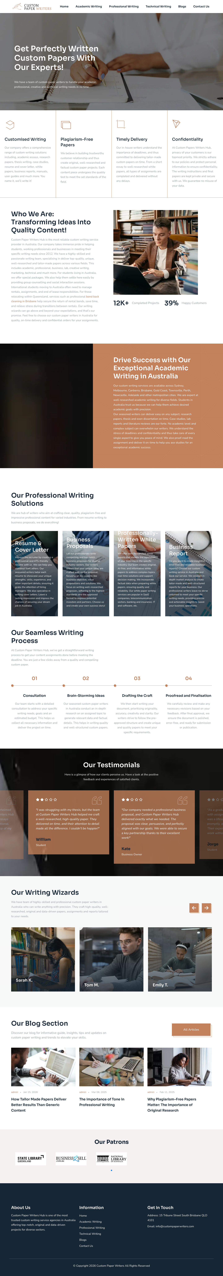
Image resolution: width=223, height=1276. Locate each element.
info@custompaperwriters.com (175, 1226)
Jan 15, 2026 (30, 1092)
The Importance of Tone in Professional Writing (101, 1102)
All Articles (191, 1030)
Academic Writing (89, 6)
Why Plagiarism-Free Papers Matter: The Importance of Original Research (171, 1105)
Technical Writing (158, 6)
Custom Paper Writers (110, 1266)
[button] (111, 1170)
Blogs (182, 6)
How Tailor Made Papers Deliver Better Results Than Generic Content (38, 1105)
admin (14, 1092)
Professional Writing (124, 6)
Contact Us (201, 6)
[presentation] (194, 908)
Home (64, 6)
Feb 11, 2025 (167, 1092)
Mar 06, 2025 (99, 1092)
